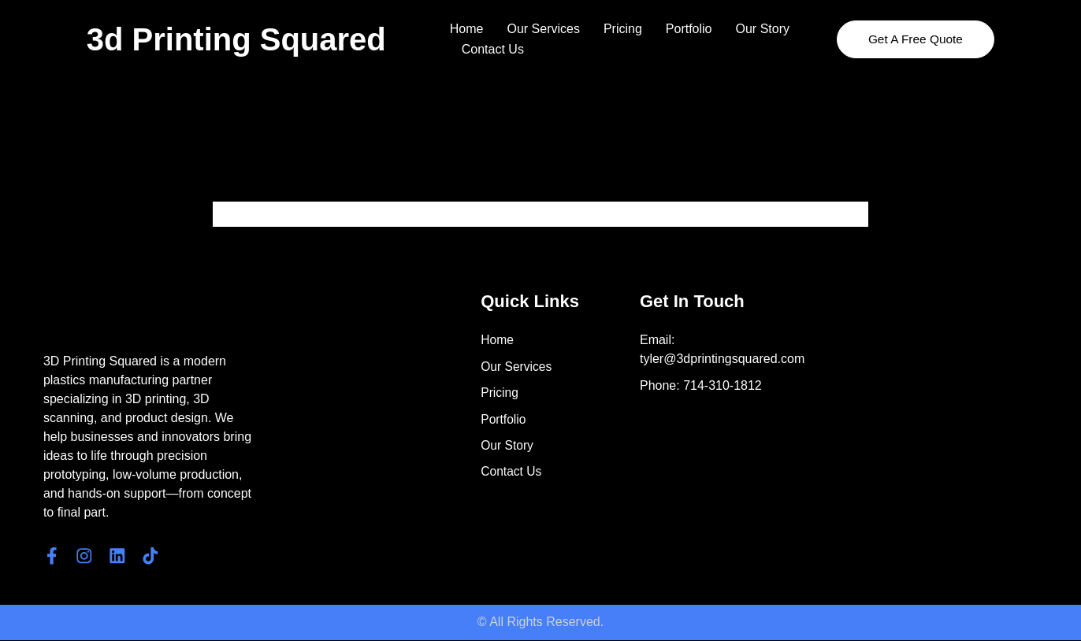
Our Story (762, 28)
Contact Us (493, 49)
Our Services (543, 28)
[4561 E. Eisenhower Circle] (941, 387)
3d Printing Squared (236, 39)
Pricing (623, 28)
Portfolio (689, 28)
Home (467, 28)
